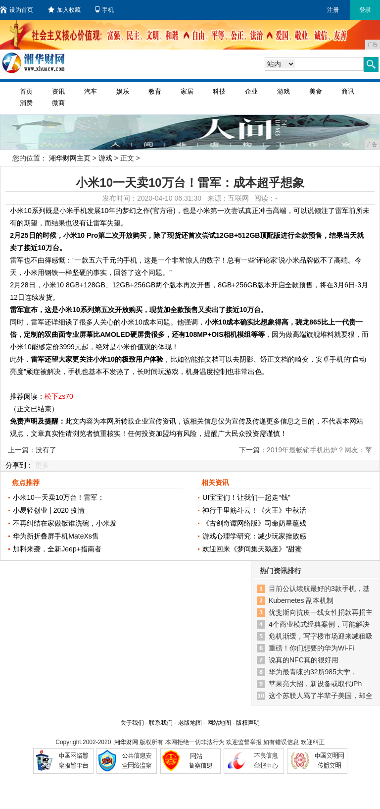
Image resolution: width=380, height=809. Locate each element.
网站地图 (219, 722)
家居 (187, 91)
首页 (26, 91)
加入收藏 (64, 9)
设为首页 (16, 9)
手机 (104, 9)
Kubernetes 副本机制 (301, 600)
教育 (154, 91)
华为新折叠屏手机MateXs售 (55, 536)
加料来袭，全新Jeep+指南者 (57, 549)
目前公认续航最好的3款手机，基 (319, 589)
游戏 (283, 91)
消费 (26, 103)
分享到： (19, 465)
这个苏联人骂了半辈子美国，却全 (321, 696)
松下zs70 (59, 396)
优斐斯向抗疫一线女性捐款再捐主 (321, 612)
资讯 (58, 91)
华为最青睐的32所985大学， (313, 672)
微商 (58, 103)
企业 (251, 91)
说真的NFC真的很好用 (303, 660)
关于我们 (132, 722)
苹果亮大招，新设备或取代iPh (315, 684)
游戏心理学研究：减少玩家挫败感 (254, 536)
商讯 (347, 91)
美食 (315, 91)
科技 (219, 91)
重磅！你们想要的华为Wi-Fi (311, 648)
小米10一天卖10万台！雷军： (58, 497)
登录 (365, 9)
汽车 (90, 91)
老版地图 (190, 722)
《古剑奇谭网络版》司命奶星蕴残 (254, 523)
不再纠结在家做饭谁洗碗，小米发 (65, 523)
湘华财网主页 (70, 158)
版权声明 (248, 722)
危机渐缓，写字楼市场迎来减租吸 (321, 636)
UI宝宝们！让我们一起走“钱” (246, 497)
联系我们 (161, 722)
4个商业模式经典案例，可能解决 (319, 624)
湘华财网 (126, 742)
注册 (333, 9)
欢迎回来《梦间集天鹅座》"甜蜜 (252, 549)
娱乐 (122, 91)
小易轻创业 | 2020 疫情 (48, 510)
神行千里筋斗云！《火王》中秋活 (254, 510)
